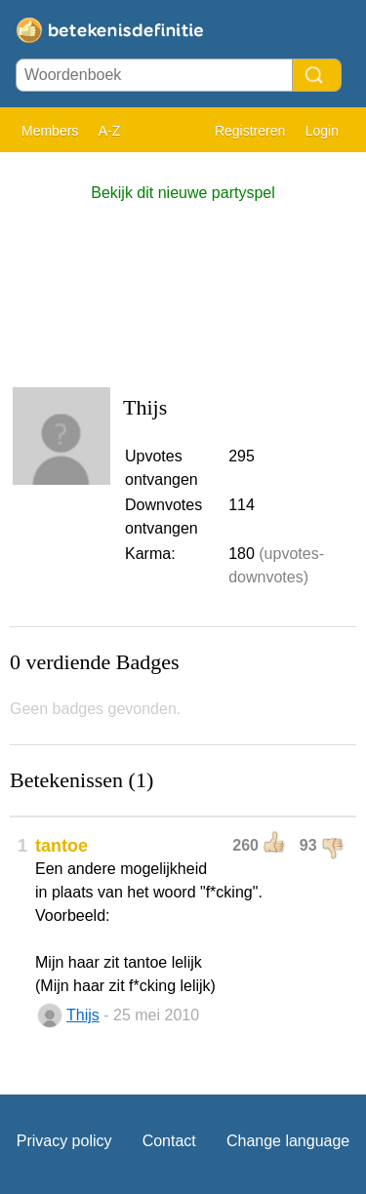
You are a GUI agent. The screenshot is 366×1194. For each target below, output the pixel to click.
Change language (287, 1141)
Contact (169, 1141)
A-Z (110, 131)
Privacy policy (64, 1141)
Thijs (83, 1015)
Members (49, 131)
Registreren (250, 131)
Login (322, 131)
